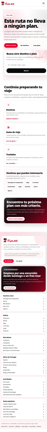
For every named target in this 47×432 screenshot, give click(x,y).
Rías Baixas (6, 304)
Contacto (11, 426)
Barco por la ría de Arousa (11, 350)
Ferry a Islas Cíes (8, 345)
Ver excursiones (10, 288)
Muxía (5, 321)
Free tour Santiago (9, 412)
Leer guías (36, 45)
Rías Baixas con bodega (10, 409)
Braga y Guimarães (9, 372)
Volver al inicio (11, 45)
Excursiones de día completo (12, 395)
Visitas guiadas (8, 389)
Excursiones (7, 384)
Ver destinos (24, 45)
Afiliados (17, 426)
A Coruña (35, 182)
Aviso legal (24, 426)
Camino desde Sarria (9, 404)
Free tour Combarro (9, 417)
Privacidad (32, 426)
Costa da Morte (8, 406)
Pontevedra (11, 186)
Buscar (26, 71)
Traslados (6, 387)
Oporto (10, 191)
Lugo (19, 186)
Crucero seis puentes (9, 365)
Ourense (27, 186)
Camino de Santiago (9, 392)
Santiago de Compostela (15, 182)
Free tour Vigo (7, 414)
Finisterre (6, 318)
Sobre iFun (4, 426)
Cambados (6, 343)
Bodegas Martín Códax (10, 348)
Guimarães (6, 370)
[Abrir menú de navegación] (43, 3)
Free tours (6, 382)
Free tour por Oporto (9, 362)
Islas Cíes (6, 306)
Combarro (6, 340)
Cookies (38, 426)
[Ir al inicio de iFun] (7, 3)
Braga (5, 367)
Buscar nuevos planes (15, 219)
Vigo (27, 182)
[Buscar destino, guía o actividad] (26, 64)
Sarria (36, 186)
